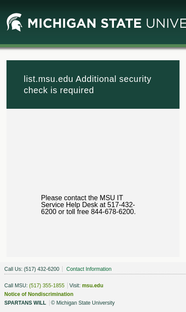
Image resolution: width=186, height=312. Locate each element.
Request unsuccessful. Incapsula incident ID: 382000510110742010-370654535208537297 (93, 156)
